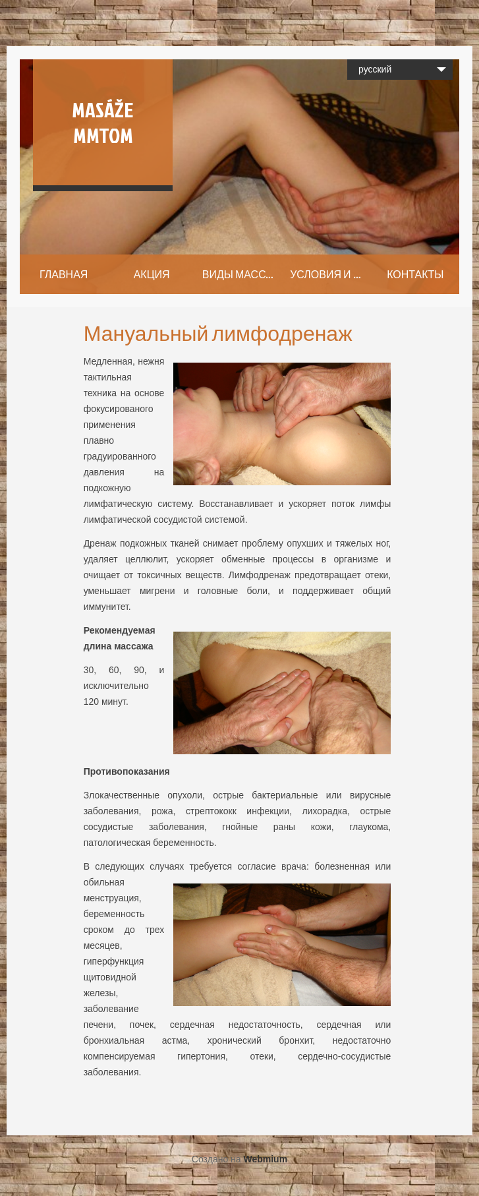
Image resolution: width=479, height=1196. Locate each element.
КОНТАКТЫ (415, 274)
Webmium (265, 1159)
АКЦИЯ (152, 274)
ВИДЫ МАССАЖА (242, 274)
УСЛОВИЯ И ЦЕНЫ (330, 274)
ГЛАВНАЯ (64, 274)
